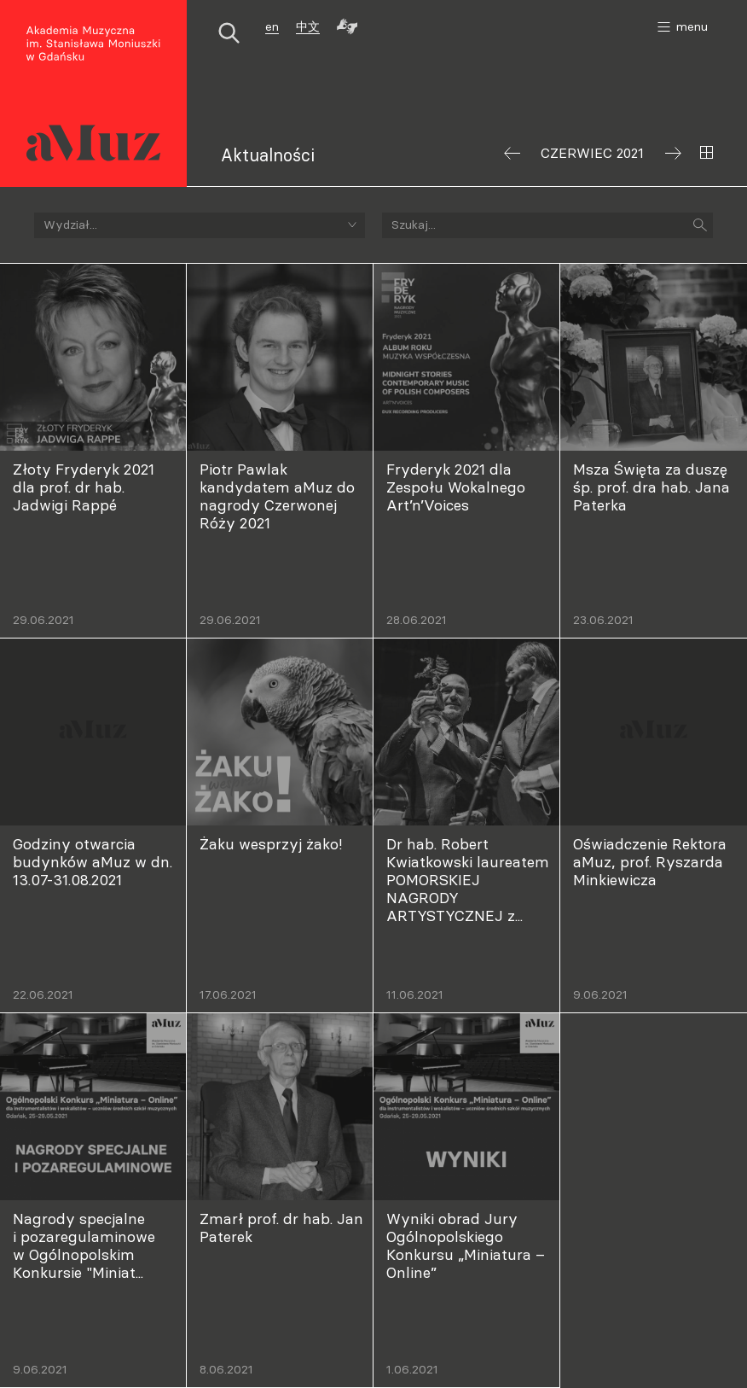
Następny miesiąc (673, 153)
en (272, 26)
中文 (308, 26)
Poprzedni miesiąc (512, 153)
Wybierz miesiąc (706, 152)
